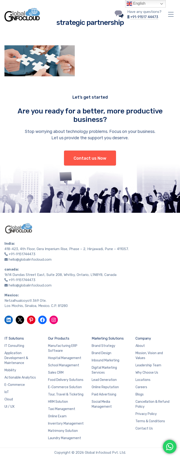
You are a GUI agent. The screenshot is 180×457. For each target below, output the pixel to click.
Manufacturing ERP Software (62, 348)
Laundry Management (64, 438)
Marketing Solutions (108, 338)
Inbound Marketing (105, 360)
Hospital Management (64, 358)
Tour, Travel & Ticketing (65, 394)
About (140, 346)
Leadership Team (148, 365)
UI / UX (9, 407)
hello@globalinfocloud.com (30, 259)
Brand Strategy (103, 346)
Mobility (10, 370)
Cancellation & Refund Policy (152, 404)
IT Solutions (14, 338)
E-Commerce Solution (65, 387)
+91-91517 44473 (144, 17)
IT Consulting (14, 346)
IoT (6, 392)
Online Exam (57, 416)
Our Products (58, 338)
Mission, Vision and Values (149, 355)
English (136, 4)
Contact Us (144, 428)
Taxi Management (61, 409)
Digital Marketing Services (104, 370)
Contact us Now (90, 158)
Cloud (8, 399)
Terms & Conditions (150, 421)
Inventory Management (66, 424)
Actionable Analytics (20, 378)
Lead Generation (104, 380)
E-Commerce (14, 385)
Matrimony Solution (63, 431)
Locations (142, 380)
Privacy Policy (146, 414)
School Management (63, 365)
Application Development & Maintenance (16, 358)
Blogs (139, 394)
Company (143, 338)
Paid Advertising (104, 394)
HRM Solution (58, 402)
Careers (141, 387)
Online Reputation (105, 387)
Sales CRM (56, 373)
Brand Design (101, 353)
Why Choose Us (146, 373)
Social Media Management (102, 404)
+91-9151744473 (22, 254)
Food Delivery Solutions (65, 380)
